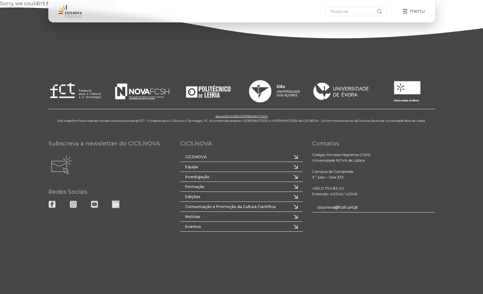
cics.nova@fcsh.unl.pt (337, 207)
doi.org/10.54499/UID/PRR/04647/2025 (241, 116)
